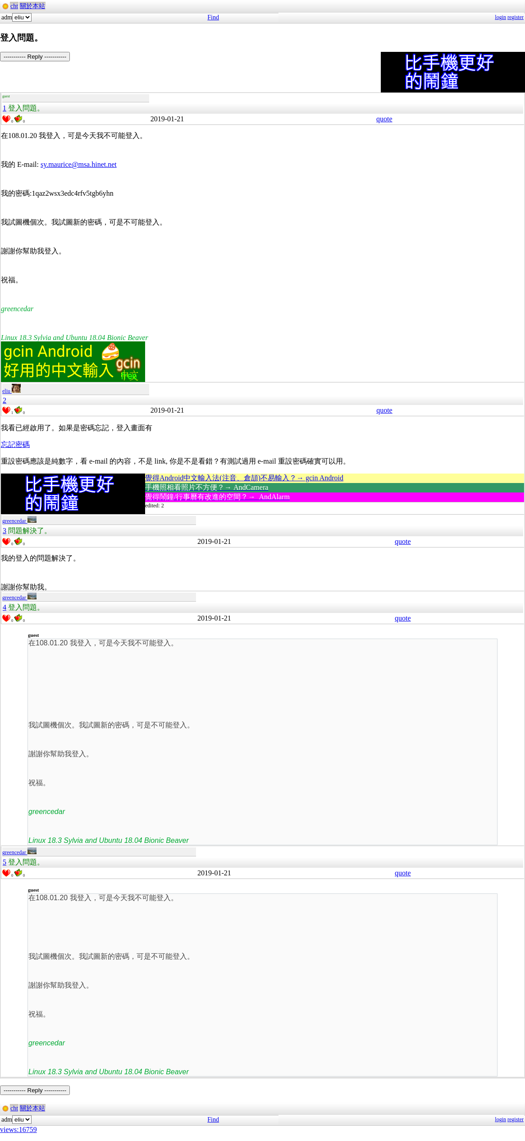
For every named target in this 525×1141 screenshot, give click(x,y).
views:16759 (18, 1129)
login (500, 17)
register (515, 17)
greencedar (19, 521)
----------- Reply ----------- (35, 56)
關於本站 (32, 6)
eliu (11, 391)
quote (384, 119)
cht (14, 6)
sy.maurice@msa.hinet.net (79, 164)
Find (213, 17)
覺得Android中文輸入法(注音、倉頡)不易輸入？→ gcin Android (244, 478)
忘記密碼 (15, 444)
